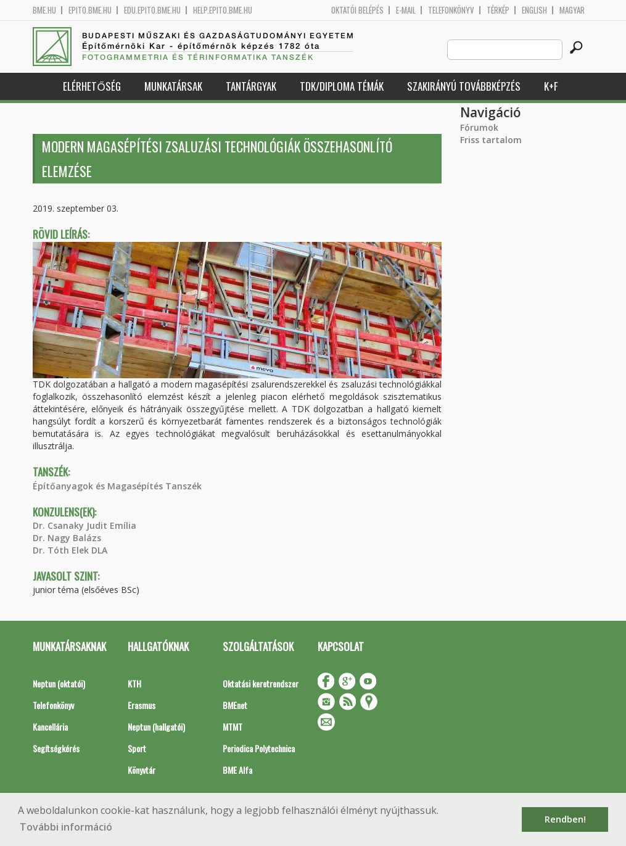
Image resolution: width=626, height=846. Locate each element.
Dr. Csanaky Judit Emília (84, 525)
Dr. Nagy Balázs (67, 538)
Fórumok (479, 127)
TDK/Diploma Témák (342, 86)
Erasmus (141, 705)
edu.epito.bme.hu (152, 10)
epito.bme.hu (90, 10)
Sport (137, 748)
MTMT (232, 726)
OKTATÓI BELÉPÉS (357, 10)
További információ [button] (66, 827)
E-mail (406, 10)
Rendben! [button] (565, 819)
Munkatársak (173, 86)
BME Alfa (237, 769)
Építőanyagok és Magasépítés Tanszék (117, 486)
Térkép (498, 10)
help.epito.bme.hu (222, 10)
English (534, 10)
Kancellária (50, 726)
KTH (134, 683)
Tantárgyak (251, 86)
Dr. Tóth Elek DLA (70, 550)
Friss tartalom (491, 140)
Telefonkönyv (451, 10)
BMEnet (235, 705)
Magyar (572, 10)
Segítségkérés (56, 748)
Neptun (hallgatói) (156, 726)
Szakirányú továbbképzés (464, 86)
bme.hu (44, 10)
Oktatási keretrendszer (261, 683)
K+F (551, 86)
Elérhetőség (91, 86)
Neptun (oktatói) (59, 683)
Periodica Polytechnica (259, 748)
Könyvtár (141, 769)
